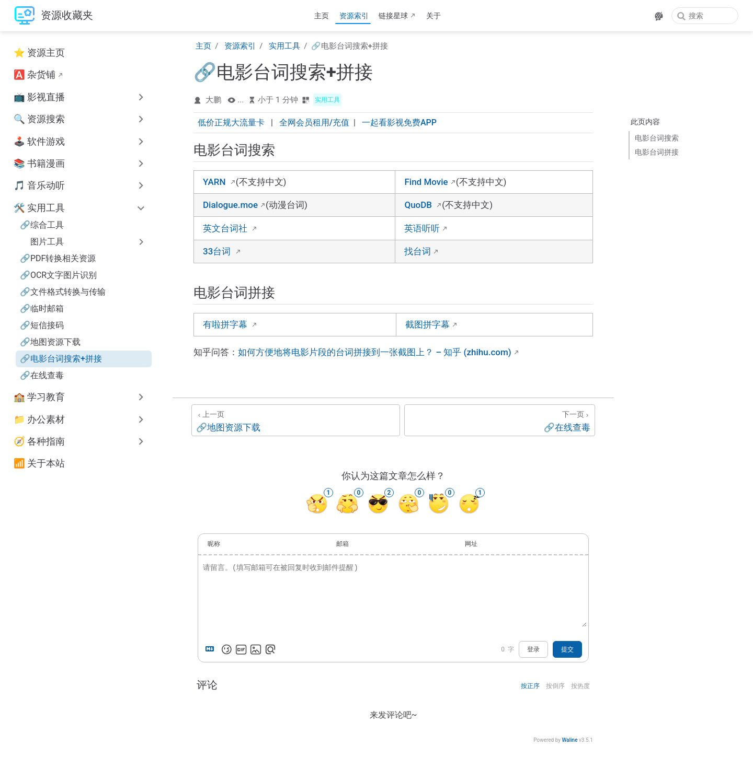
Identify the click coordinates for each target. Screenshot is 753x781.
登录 (533, 649)
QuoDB (419, 205)
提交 (567, 649)
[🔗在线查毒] (499, 420)
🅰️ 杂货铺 (34, 74)
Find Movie (426, 182)
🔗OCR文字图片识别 (58, 275)
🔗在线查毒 (42, 375)
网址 (471, 543)
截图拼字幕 (427, 324)
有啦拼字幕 (226, 324)
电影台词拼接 (657, 152)
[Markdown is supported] (212, 649)
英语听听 (422, 228)
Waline (569, 740)
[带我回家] (54, 16)
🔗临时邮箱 (42, 308)
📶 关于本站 (39, 463)
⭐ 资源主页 (39, 53)
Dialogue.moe (230, 205)
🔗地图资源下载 (50, 342)
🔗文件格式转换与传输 (63, 292)
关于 (433, 15)
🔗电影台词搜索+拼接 (61, 359)
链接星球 (393, 15)
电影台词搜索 (657, 138)
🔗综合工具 (42, 225)
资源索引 (354, 15)
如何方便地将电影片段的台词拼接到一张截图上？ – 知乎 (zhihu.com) (374, 352)
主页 (321, 15)
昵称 (214, 543)
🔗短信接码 (42, 325)
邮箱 (342, 543)
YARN (215, 182)
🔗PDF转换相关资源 (58, 258)
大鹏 (213, 99)
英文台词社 (226, 228)
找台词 (417, 251)
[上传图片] (255, 649)
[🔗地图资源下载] (295, 420)
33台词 (218, 251)
